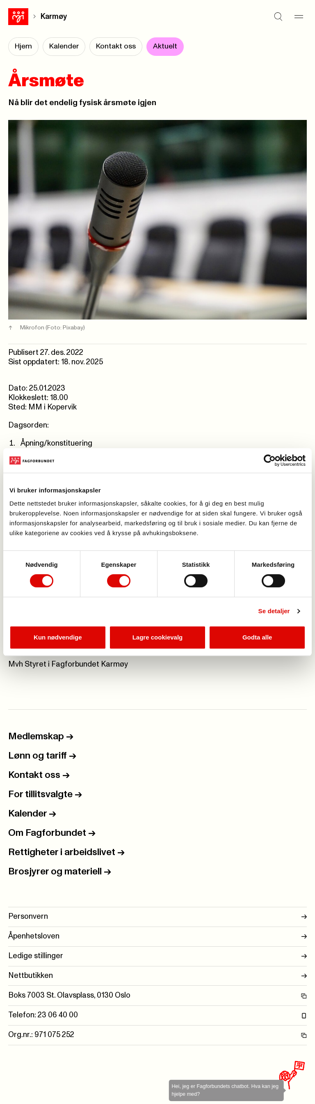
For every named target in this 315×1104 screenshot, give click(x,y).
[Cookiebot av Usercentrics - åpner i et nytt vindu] (270, 460)
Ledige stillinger (157, 956)
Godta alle (257, 637)
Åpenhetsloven (157, 936)
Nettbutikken (157, 976)
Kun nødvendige (58, 637)
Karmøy (54, 17)
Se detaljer (274, 610)
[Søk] (278, 16)
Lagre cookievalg (157, 637)
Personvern (157, 917)
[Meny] (298, 16)
